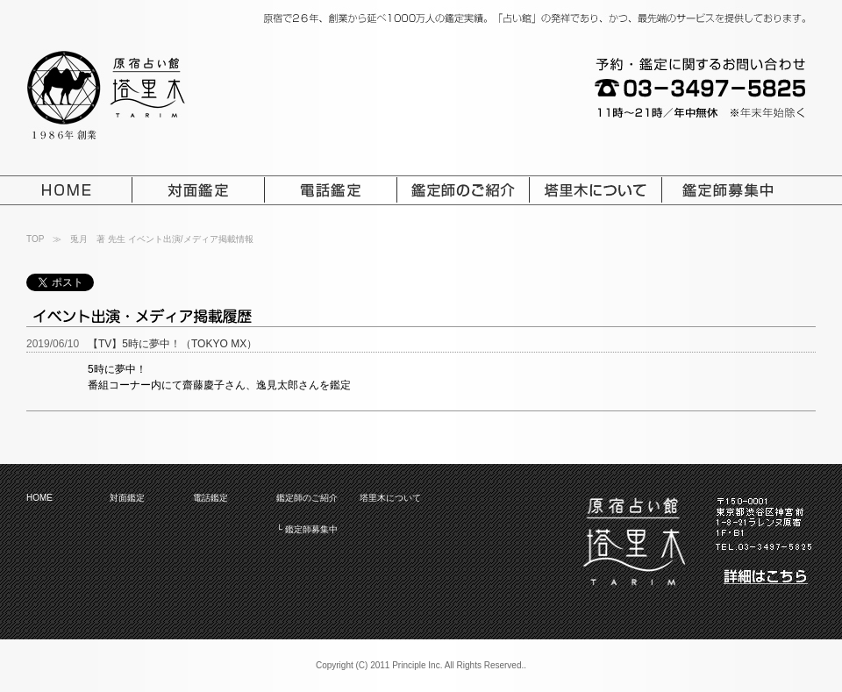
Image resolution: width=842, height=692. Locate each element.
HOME (39, 498)
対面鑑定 (127, 498)
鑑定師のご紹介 (307, 498)
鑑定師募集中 (311, 529)
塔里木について (390, 498)
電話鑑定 (210, 498)
